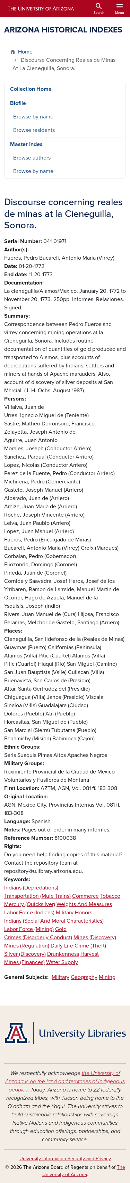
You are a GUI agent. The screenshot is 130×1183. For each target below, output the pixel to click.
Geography (84, 977)
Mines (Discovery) (94, 937)
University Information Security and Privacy (65, 1159)
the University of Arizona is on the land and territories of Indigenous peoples (65, 1081)
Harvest (89, 954)
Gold (61, 929)
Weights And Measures (84, 904)
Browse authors (32, 157)
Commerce (85, 896)
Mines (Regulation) (26, 945)
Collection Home (31, 89)
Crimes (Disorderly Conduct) (38, 937)
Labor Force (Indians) (29, 912)
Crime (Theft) (90, 945)
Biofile (18, 103)
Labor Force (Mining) (29, 929)
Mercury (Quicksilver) (29, 904)
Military (60, 977)
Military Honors (74, 912)
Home (25, 51)
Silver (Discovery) (25, 954)
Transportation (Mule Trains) (37, 896)
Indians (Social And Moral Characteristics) (54, 920)
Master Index (26, 144)
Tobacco (110, 896)
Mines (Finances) (24, 962)
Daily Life (62, 945)
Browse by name (33, 116)
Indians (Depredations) (31, 887)
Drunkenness (63, 954)
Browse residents (34, 130)
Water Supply (62, 962)
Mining (107, 977)
